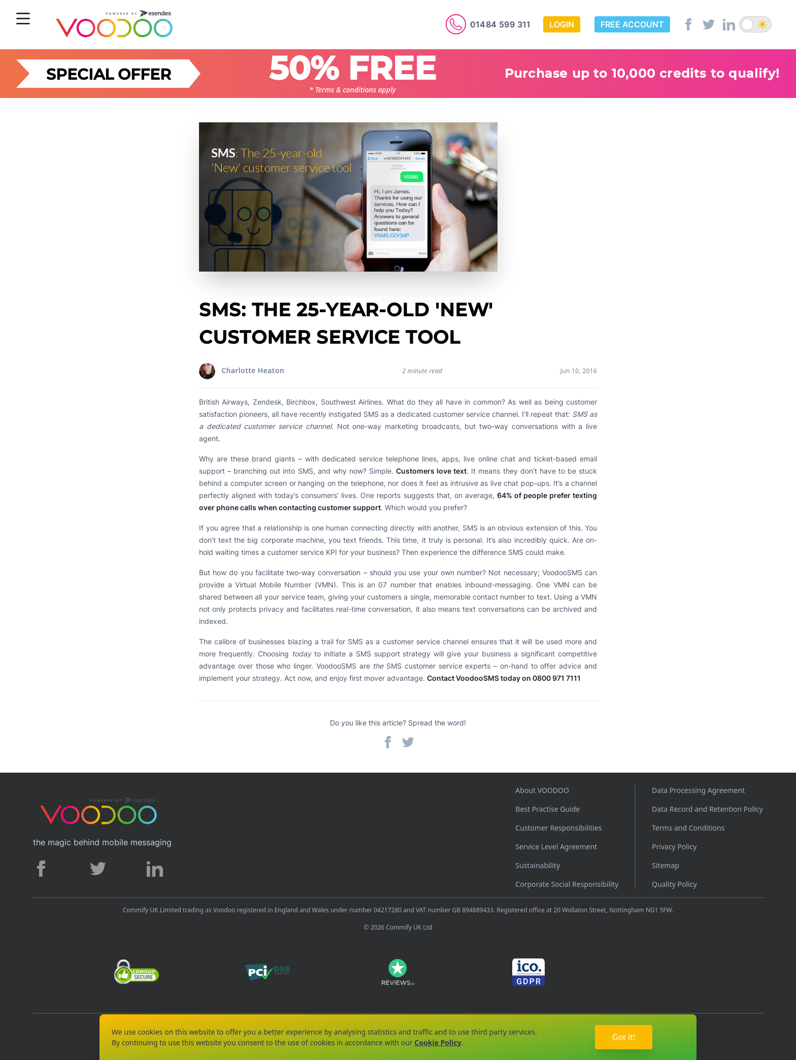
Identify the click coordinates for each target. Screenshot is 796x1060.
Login (561, 24)
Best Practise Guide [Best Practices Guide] (547, 809)
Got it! (623, 1037)
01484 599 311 (500, 24)
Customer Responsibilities (558, 828)
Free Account (632, 24)
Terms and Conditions (688, 828)
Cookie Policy (437, 1042)
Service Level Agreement (556, 846)
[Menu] (23, 19)
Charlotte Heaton (252, 370)
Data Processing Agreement (698, 790)
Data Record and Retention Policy (707, 809)
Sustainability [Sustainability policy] (537, 865)
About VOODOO (542, 790)
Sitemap (665, 865)
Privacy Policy (674, 846)
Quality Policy (674, 884)
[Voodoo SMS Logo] (114, 25)
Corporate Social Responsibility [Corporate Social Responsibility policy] (566, 884)
